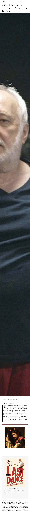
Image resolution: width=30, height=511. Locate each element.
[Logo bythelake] (12, 1)
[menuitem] (20, 1)
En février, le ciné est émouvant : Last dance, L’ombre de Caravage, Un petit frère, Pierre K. (14, 8)
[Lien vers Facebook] (27, 1)
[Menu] (22, 1)
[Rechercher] (20, 1)
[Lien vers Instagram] (26, 1)
